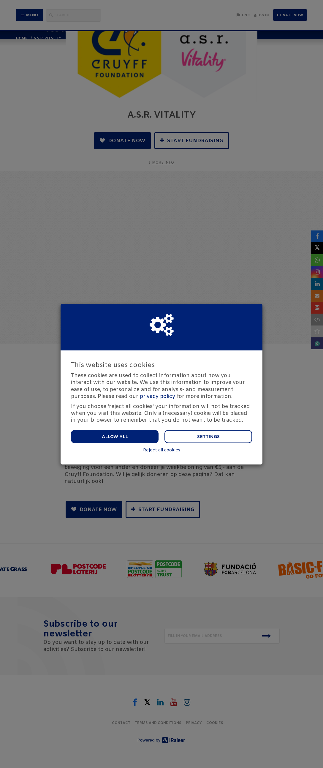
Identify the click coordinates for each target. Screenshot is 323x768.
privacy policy (157, 396)
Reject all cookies (161, 450)
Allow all (115, 437)
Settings (208, 437)
